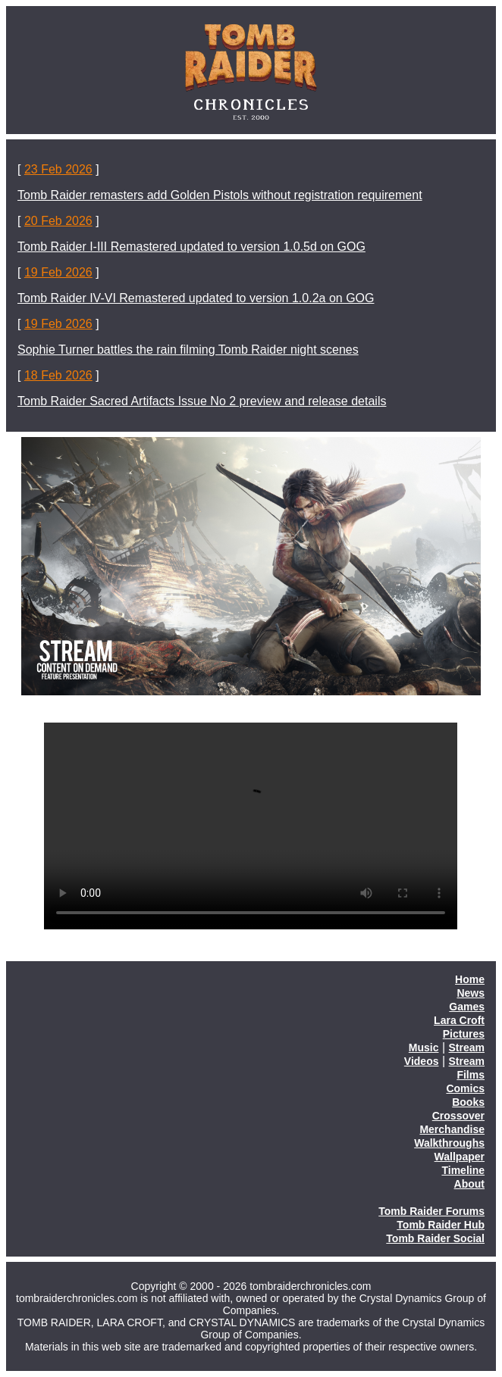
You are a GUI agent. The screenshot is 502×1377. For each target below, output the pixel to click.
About (469, 1184)
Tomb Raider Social (435, 1238)
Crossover (458, 1116)
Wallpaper (460, 1157)
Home (470, 979)
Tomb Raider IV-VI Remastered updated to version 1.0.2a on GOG (195, 298)
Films (471, 1075)
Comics (465, 1088)
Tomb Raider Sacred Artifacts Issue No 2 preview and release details (201, 401)
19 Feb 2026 (58, 272)
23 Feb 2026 (58, 169)
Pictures (464, 1034)
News (471, 993)
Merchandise (452, 1129)
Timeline (463, 1170)
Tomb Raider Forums (431, 1211)
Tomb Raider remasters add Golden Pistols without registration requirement (219, 195)
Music (424, 1047)
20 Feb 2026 (58, 220)
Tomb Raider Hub (441, 1225)
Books (468, 1102)
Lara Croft (459, 1020)
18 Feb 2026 (58, 375)
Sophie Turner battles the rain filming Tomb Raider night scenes (188, 349)
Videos (421, 1061)
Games (467, 1007)
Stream (467, 1047)
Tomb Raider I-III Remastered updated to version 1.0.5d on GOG (191, 246)
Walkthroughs (449, 1143)
